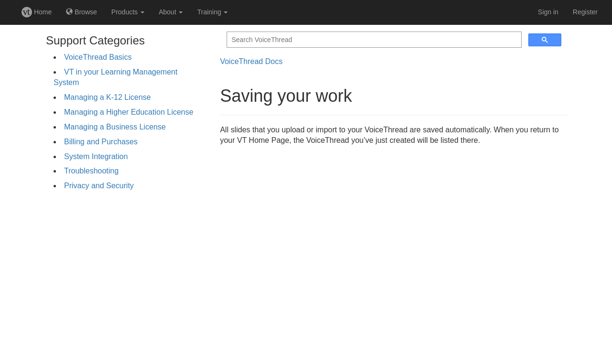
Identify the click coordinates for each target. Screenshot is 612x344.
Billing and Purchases (101, 142)
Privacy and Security (99, 186)
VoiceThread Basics (97, 57)
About (171, 12)
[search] (373, 39)
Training (212, 12)
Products (127, 12)
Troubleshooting (91, 171)
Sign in (548, 12)
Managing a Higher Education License (128, 112)
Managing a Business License (115, 127)
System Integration (96, 156)
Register (585, 12)
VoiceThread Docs (251, 61)
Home (37, 12)
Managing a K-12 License (107, 97)
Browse (81, 12)
